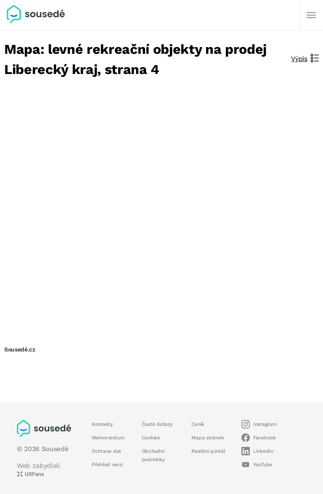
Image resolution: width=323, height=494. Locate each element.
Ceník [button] (197, 424)
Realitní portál (208, 451)
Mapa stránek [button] (207, 438)
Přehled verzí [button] (107, 465)
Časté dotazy (157, 424)
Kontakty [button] (102, 424)
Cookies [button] (151, 438)
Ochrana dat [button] (106, 451)
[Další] (311, 15)
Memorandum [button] (108, 438)
